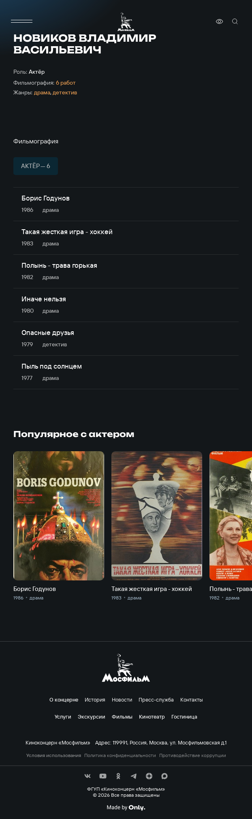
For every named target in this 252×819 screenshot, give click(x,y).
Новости (122, 699)
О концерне (63, 699)
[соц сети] (87, 776)
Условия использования (53, 755)
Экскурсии (91, 716)
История (95, 699)
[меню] (21, 21)
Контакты (191, 699)
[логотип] (126, 22)
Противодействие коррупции (192, 755)
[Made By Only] (126, 807)
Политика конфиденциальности (120, 755)
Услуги (63, 716)
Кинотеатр (152, 716)
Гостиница (184, 716)
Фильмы (122, 716)
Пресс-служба (156, 699)
